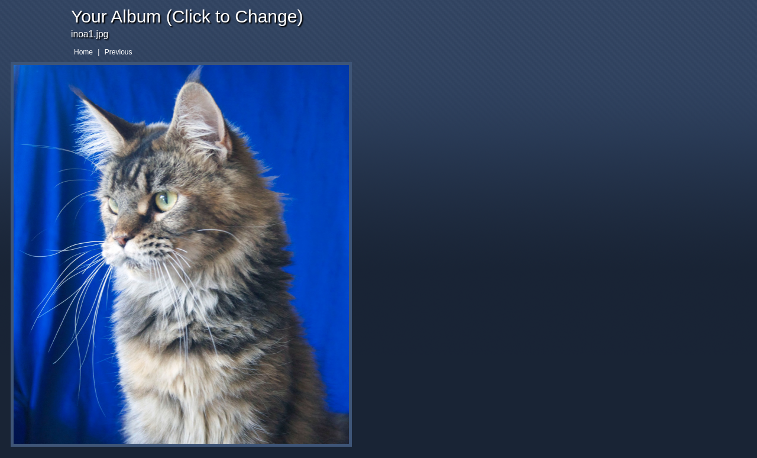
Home (83, 52)
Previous (118, 52)
